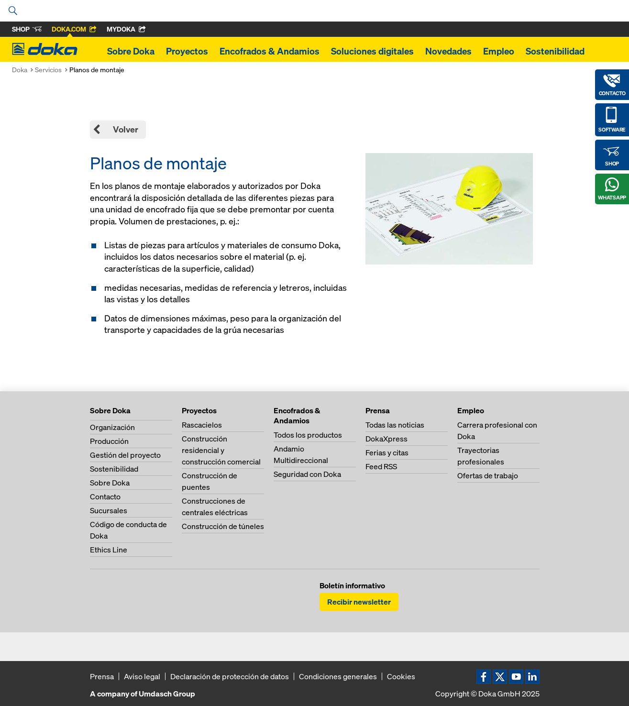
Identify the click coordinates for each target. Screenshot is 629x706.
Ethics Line (108, 549)
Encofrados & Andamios (270, 51)
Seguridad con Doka (307, 474)
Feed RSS (381, 466)
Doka (19, 69)
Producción (109, 441)
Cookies (401, 676)
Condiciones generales (338, 676)
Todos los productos (308, 435)
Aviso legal (142, 676)
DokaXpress (386, 438)
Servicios (48, 69)
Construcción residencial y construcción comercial (221, 450)
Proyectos (187, 51)
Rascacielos (202, 424)
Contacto (105, 496)
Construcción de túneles (223, 526)
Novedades (448, 51)
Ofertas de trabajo (487, 475)
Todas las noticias (394, 424)
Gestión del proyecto (125, 455)
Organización (112, 427)
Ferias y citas (386, 452)
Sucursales (108, 510)
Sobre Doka (130, 51)
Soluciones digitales (372, 51)
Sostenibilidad (555, 51)
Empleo (498, 51)
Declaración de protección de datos (229, 676)
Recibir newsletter (359, 601)
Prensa (102, 676)
